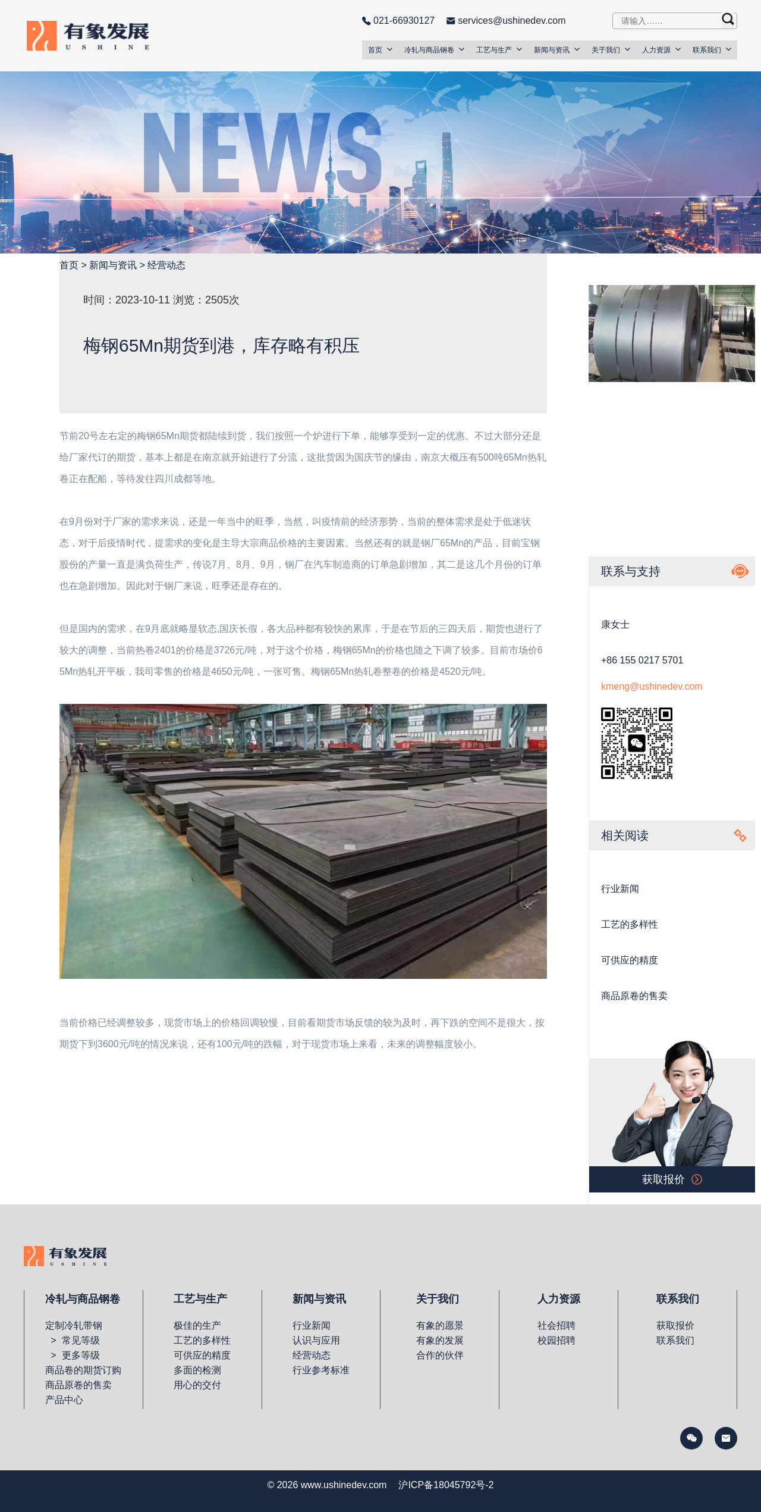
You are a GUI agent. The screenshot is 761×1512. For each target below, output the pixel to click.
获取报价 (675, 1325)
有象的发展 (440, 1340)
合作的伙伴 (440, 1355)
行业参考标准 (321, 1370)
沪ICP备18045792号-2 (445, 1485)
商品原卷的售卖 (634, 996)
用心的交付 (197, 1385)
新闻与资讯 (557, 49)
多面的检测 (197, 1370)
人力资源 (661, 49)
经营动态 (166, 265)
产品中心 (64, 1400)
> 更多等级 (72, 1355)
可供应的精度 (629, 960)
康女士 (615, 624)
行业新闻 (620, 889)
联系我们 (712, 49)
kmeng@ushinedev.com (652, 686)
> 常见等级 (72, 1340)
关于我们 (611, 49)
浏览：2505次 (206, 300)
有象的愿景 (440, 1325)
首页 (380, 49)
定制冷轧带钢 (73, 1325)
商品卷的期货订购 (83, 1370)
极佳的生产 (197, 1325)
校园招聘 (556, 1340)
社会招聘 (556, 1325)
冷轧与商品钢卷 (434, 49)
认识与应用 (316, 1340)
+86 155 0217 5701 (642, 660)
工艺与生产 (499, 49)
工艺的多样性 (629, 924)
